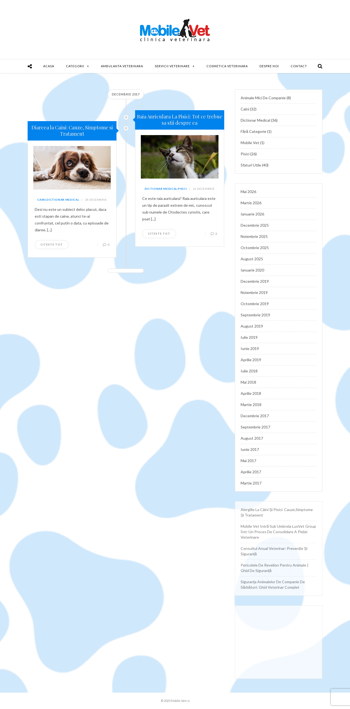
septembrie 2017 (255, 427)
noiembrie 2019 (254, 292)
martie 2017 (251, 483)
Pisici (182, 188)
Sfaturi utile (251, 165)
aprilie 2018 (251, 393)
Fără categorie (253, 131)
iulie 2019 (249, 337)
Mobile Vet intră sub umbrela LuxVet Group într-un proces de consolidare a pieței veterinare (278, 531)
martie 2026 (251, 202)
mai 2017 (248, 460)
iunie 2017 (250, 449)
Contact (299, 66)
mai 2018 (248, 382)
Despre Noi (269, 66)
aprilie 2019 (251, 359)
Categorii (75, 66)
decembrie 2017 (255, 415)
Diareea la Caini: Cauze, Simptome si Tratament (72, 130)
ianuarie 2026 (252, 214)
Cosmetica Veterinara (227, 66)
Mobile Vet (250, 142)
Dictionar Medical (62, 199)
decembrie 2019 (255, 281)
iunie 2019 (250, 348)
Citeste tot (51, 244)
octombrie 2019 (255, 303)
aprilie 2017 (251, 471)
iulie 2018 (249, 371)
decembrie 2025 (255, 225)
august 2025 (252, 258)
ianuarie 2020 (252, 270)
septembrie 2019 (255, 315)
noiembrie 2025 (254, 236)
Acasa (48, 66)
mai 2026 (248, 191)
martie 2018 (251, 404)
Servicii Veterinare (172, 66)
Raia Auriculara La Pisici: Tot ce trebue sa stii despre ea (179, 119)
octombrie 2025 (255, 247)
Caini (41, 199)
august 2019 (252, 326)
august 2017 (252, 438)
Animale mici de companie (263, 97)
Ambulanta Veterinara (122, 66)
